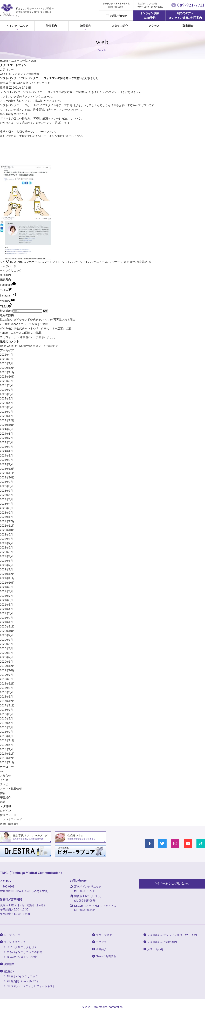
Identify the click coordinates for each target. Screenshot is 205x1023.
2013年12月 (7, 758)
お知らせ (11, 73)
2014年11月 (7, 753)
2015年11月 (7, 740)
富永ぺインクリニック (7, 10)
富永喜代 (129, 261)
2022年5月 (6, 552)
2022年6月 (6, 547)
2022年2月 (6, 565)
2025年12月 (7, 367)
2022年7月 (6, 543)
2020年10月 (7, 631)
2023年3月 (6, 508)
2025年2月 (6, 411)
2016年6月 (6, 714)
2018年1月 (6, 696)
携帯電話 (141, 261)
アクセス (153, 25)
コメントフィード (11, 819)
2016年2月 (6, 731)
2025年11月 (7, 372)
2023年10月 (7, 477)
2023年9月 (6, 481)
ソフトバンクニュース (93, 261)
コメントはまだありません (72, 92)
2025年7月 (6, 389)
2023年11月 (7, 473)
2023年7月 (6, 490)
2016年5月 (6, 718)
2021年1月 (6, 622)
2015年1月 (6, 749)
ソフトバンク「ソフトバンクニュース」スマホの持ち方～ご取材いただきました (49, 78)
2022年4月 (6, 556)
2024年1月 (6, 464)
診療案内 (51, 25)
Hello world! (7, 345)
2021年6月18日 (22, 87)
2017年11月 (7, 705)
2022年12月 (7, 521)
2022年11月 (7, 525)
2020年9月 (6, 635)
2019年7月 (6, 674)
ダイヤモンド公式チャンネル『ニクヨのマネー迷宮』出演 (35, 328)
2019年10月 (7, 670)
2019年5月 (6, 679)
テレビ (4, 784)
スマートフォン (50, 261)
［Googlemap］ (40, 891)
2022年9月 (6, 534)
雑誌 (2, 801)
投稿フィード (8, 815)
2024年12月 (7, 420)
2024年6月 (6, 442)
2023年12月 (7, 468)
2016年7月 (6, 709)
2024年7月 (6, 437)
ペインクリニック (17, 25)
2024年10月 (7, 424)
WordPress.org (9, 823)
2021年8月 (6, 591)
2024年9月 (6, 429)
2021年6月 (6, 600)
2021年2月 (6, 617)
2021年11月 (7, 578)
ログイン (5, 810)
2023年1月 (6, 516)
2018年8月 (6, 687)
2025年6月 (6, 394)
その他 (4, 780)
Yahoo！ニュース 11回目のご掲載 (21, 332)
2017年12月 (7, 701)
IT (11, 261)
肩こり (153, 261)
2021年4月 (6, 609)
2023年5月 (6, 499)
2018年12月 (7, 683)
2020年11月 (7, 626)
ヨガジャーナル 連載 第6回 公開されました (27, 337)
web (2, 73)
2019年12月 (7, 665)
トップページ (8, 266)
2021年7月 (6, 595)
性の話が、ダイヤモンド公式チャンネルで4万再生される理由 (37, 319)
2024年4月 (6, 451)
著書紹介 (187, 25)
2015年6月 (6, 744)
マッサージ (115, 261)
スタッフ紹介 (120, 25)
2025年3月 (6, 407)
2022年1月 (6, 569)
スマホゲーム (31, 261)
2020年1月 (6, 661)
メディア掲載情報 (28, 73)
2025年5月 (6, 398)
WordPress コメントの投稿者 (36, 345)
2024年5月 (6, 446)
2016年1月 (6, 736)
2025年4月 (6, 403)
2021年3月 (6, 613)
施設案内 (5, 279)
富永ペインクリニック (36, 83)
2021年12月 (7, 573)
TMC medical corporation (107, 1007)
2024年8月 (6, 433)
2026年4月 (6, 354)
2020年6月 (6, 644)
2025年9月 (6, 381)
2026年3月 (6, 359)
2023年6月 (6, 495)
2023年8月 (6, 486)
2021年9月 (6, 587)
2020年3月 (6, 652)
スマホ (18, 261)
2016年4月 (6, 723)
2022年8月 (6, 538)
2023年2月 (6, 512)
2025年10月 (7, 376)
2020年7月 (6, 639)
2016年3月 (6, 727)
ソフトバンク (70, 261)
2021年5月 (6, 604)
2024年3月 (6, 455)
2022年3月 (6, 560)
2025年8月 (6, 385)
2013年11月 (7, 762)
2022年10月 (7, 530)
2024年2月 (6, 459)
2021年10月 (7, 582)
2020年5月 (6, 648)
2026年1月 (6, 363)
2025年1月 (6, 416)
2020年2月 (6, 657)
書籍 (2, 793)
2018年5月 (6, 692)
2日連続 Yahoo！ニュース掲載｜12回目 (24, 324)
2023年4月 (6, 503)
